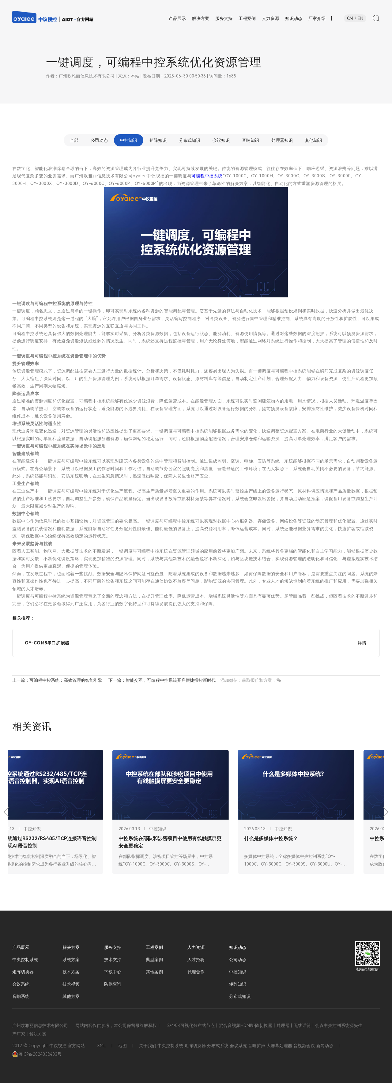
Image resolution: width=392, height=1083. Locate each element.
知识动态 (237, 947)
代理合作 (196, 971)
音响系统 (20, 996)
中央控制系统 (25, 959)
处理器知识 (282, 140)
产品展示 (20, 947)
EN (360, 18)
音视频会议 (304, 1045)
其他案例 (154, 971)
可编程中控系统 (207, 175)
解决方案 (71, 947)
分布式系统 (217, 1045)
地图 (122, 1045)
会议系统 (20, 984)
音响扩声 (256, 1045)
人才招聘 (196, 959)
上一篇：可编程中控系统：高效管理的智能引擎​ (57, 680)
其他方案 (71, 996)
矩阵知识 (158, 140)
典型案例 (154, 959)
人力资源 (196, 947)
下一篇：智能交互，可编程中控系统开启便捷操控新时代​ (162, 680)
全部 (74, 140)
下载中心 (112, 971)
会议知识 (221, 140)
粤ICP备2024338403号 (37, 1054)
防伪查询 (112, 984)
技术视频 (71, 984)
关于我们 (147, 1045)
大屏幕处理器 (279, 1045)
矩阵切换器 (23, 971)
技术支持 (112, 959)
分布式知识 (189, 140)
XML (101, 1045)
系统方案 (71, 959)
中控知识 (128, 140)
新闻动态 (324, 1045)
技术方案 (71, 971)
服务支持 (112, 947)
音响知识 (250, 140)
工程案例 (154, 947)
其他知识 (313, 140)
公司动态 (99, 140)
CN (350, 18)
